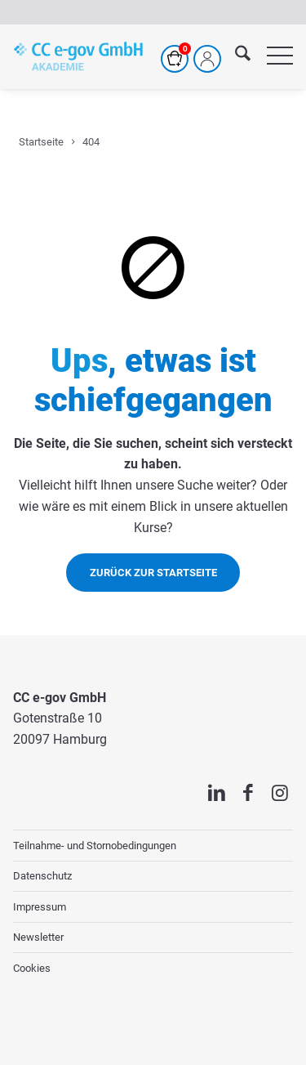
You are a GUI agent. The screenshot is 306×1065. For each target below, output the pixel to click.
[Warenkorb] (174, 59)
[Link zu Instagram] (280, 793)
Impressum (39, 907)
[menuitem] (235, 56)
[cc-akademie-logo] (78, 56)
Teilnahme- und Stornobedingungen (94, 845)
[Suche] (235, 56)
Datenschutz (42, 876)
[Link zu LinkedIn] (216, 793)
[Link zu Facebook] (248, 793)
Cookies (32, 968)
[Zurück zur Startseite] (153, 572)
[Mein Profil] (207, 59)
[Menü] (272, 56)
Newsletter (38, 937)
